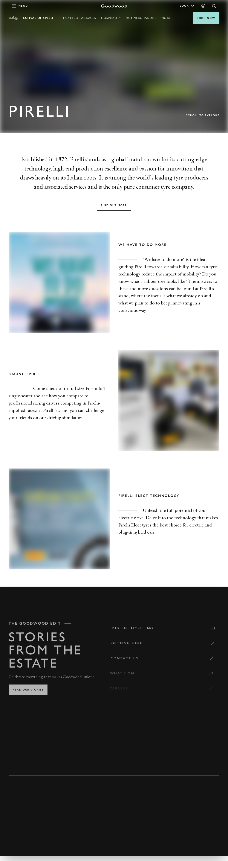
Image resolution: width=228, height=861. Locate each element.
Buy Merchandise (141, 18)
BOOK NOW (206, 18)
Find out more (114, 205)
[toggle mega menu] (20, 5)
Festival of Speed (37, 18)
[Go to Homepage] (114, 6)
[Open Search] (214, 6)
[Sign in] (203, 5)
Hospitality (111, 18)
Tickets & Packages (79, 18)
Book (187, 6)
